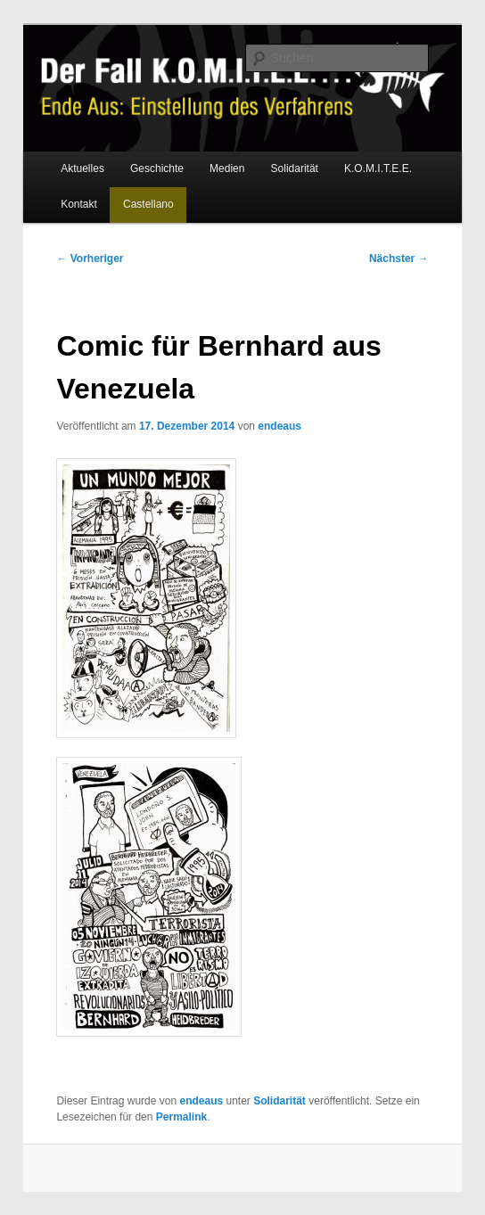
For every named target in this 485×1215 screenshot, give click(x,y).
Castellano (148, 204)
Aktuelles (82, 168)
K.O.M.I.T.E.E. (378, 168)
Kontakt (79, 204)
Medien (227, 168)
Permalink (181, 1117)
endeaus (279, 426)
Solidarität (294, 168)
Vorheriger (89, 258)
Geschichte (157, 168)
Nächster (399, 258)
